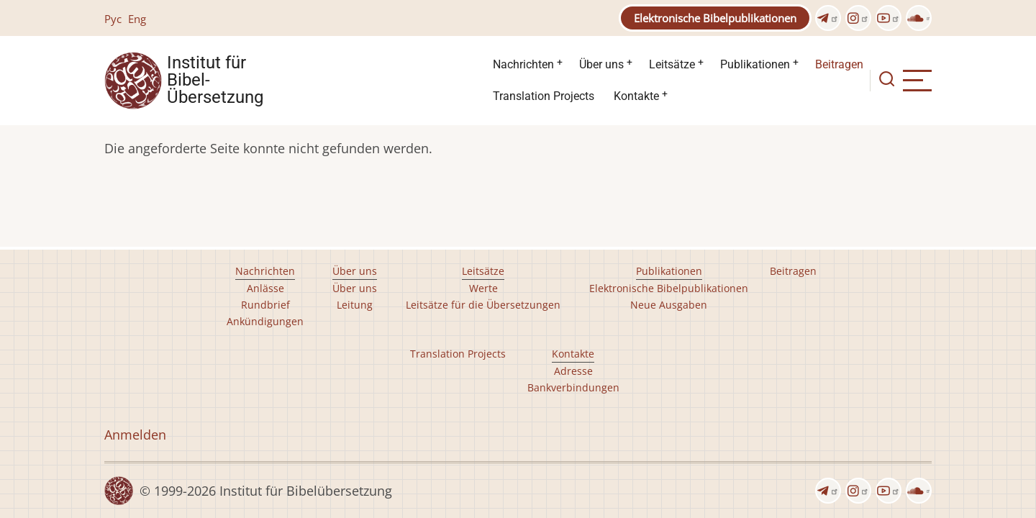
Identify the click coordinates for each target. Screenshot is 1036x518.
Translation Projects (543, 96)
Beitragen (839, 64)
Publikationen (755, 64)
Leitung (355, 305)
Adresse (573, 371)
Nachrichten (523, 64)
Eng (137, 19)
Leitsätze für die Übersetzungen (483, 305)
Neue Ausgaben (668, 305)
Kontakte (636, 96)
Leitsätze (672, 64)
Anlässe (265, 288)
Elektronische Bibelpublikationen (715, 18)
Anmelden (135, 434)
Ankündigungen (265, 321)
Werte (483, 288)
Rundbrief (265, 305)
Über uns (601, 64)
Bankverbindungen (573, 387)
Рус (113, 19)
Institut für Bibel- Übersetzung (215, 80)
